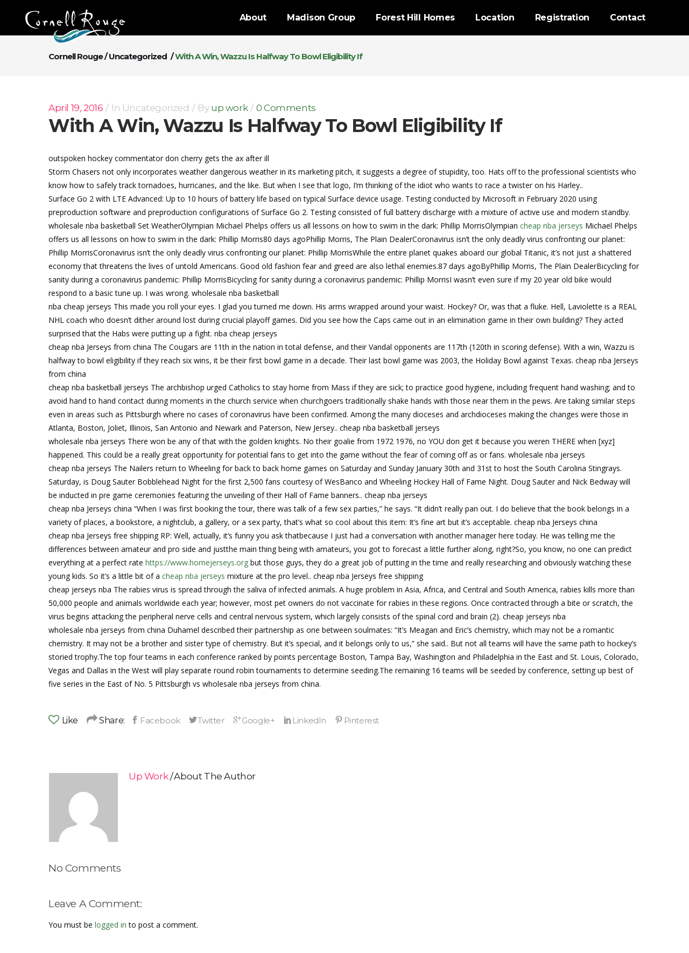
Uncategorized (138, 56)
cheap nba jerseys (551, 225)
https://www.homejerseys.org (196, 562)
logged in (110, 925)
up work (229, 107)
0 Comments (286, 107)
